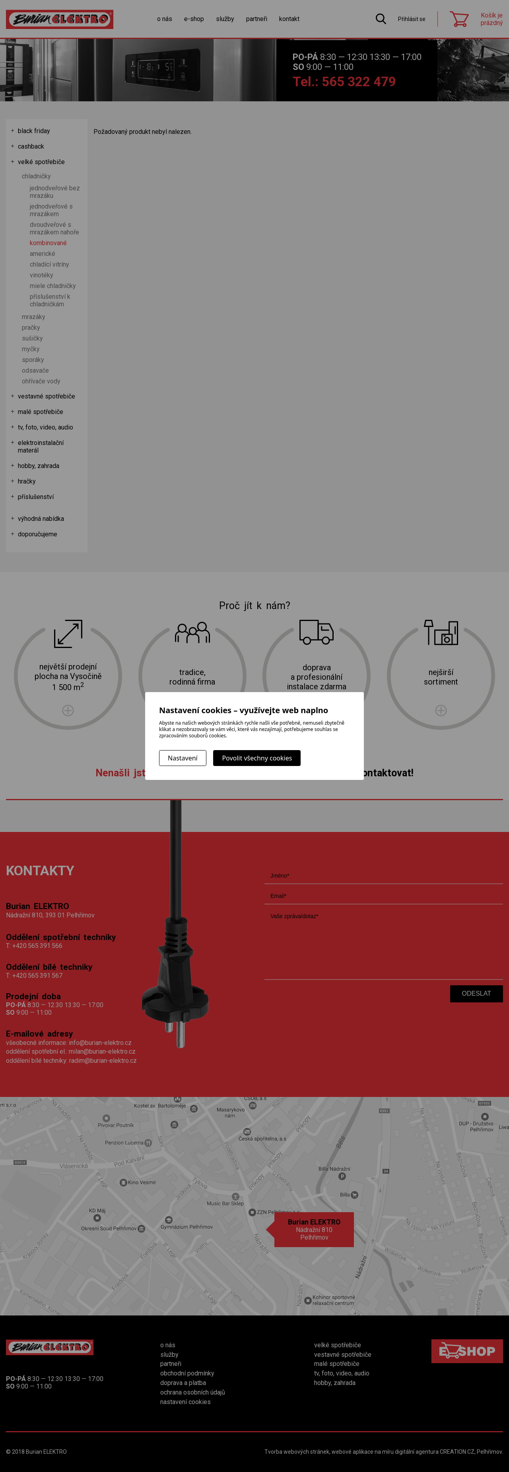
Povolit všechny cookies (257, 758)
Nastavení (183, 758)
